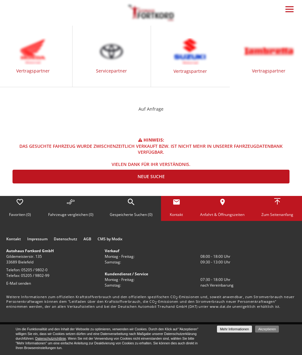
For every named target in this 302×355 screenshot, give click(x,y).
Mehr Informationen (234, 329)
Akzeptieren (267, 329)
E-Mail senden (18, 283)
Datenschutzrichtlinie (50, 338)
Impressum (37, 239)
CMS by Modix (110, 239)
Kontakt (13, 239)
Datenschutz (65, 239)
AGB (87, 239)
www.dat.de (220, 306)
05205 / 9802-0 (34, 269)
